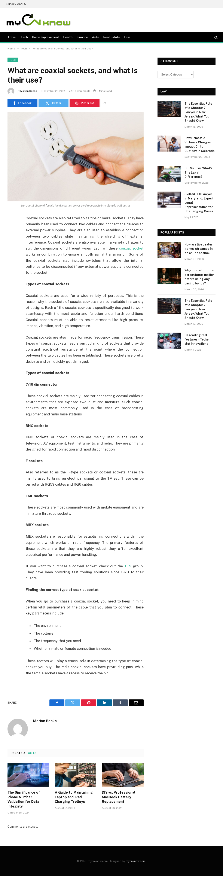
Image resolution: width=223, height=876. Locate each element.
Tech (24, 37)
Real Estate (111, 37)
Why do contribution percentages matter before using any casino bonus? (199, 277)
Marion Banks (28, 90)
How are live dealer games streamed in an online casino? (198, 249)
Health (68, 37)
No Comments (80, 90)
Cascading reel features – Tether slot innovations (197, 339)
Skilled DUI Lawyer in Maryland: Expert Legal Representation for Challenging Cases (198, 202)
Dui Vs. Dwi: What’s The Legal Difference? (198, 172)
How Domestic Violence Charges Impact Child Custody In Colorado (199, 144)
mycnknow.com (136, 861)
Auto (95, 37)
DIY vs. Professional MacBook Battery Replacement (118, 797)
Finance (82, 37)
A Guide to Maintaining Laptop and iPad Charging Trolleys (74, 797)
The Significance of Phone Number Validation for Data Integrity (23, 799)
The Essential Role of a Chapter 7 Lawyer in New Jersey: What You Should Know (198, 112)
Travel (12, 37)
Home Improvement (45, 37)
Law (127, 37)
